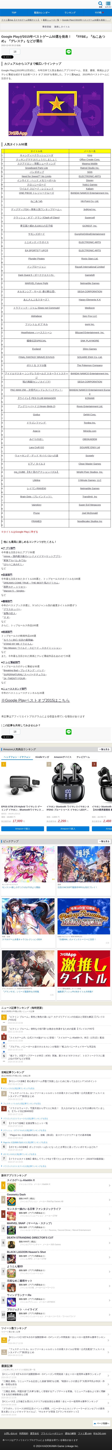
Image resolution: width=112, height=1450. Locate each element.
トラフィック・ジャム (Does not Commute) (36, 307)
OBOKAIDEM (90, 439)
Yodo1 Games (89, 184)
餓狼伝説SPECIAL (36, 340)
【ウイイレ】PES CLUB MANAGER (36, 398)
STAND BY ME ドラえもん (18, 643)
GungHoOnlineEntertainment (89, 234)
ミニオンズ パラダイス (36, 242)
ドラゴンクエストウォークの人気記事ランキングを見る (25, 1119)
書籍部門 (7, 601)
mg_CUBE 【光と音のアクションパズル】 (36, 472)
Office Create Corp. (90, 159)
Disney (89, 180)
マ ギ (6, 617)
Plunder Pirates (36, 258)
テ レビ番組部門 (11, 662)
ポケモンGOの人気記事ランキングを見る (19, 1154)
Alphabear (36, 316)
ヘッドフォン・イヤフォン (17, 757)
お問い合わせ (10, 1433)
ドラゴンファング (36, 422)
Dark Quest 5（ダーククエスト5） (36, 275)
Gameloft (90, 275)
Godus (36, 414)
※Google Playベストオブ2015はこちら (35, 700)
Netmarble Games (89, 283)
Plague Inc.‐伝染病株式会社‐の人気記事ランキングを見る (25, 1142)
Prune (36, 513)
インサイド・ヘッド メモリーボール (36, 180)
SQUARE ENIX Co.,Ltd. (89, 357)
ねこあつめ (36, 201)
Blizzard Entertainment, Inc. (89, 332)
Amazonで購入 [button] (22, 828)
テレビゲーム (83, 757)
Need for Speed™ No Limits (36, 176)
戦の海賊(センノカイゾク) (36, 381)
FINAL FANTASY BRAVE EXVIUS (36, 357)
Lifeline (36, 480)
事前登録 (46, 26)
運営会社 (34, 1433)
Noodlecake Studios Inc (89, 521)
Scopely (90, 455)
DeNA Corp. (89, 414)
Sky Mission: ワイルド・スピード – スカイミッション (32, 648)
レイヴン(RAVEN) (36, 488)
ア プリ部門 (9, 548)
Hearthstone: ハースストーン (36, 332)
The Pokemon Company (90, 365)
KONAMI (89, 398)
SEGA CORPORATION (89, 291)
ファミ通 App (11, 5)
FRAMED (37, 521)
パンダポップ (37, 172)
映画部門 (7, 631)
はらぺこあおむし (13, 564)
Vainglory (36, 504)
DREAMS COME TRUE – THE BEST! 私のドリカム (31, 582)
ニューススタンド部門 (14, 688)
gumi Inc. (90, 324)
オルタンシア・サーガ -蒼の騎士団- (36, 291)
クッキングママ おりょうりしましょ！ (36, 159)
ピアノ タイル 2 (36, 463)
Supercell (90, 217)
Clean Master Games (90, 463)
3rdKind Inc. (89, 209)
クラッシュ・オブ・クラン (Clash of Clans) (36, 217)
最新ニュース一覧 (51, 20)
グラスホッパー (12, 609)
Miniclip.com (89, 431)
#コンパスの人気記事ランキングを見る (18, 1088)
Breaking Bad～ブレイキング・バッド (24, 670)
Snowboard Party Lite (36, 167)
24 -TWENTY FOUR (14, 678)
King (89, 155)
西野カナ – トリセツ (14, 586)
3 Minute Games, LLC (89, 480)
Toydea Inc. (90, 422)
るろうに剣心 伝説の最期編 (18, 640)
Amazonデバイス (62, 757)
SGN (90, 172)
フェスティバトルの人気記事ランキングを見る (22, 1104)
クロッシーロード (36, 184)
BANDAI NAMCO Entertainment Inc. (90, 193)
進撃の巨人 (10, 613)
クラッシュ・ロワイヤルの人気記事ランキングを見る (24, 1130)
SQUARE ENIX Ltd (90, 447)
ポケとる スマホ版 (36, 365)
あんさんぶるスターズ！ (36, 299)
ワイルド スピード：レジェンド (36, 188)
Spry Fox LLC (90, 316)
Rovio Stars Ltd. (89, 258)
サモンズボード (36, 234)
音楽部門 (7, 574)
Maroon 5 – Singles (14, 590)
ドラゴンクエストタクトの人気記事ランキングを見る (24, 1166)
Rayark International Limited (90, 266)
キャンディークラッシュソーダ (36, 155)
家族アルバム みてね (15, 560)
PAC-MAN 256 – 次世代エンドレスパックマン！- (36, 390)
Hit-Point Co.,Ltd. (90, 201)
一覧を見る (104, 749)
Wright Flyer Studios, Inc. (90, 472)
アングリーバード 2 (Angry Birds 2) (36, 406)
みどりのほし (36, 439)
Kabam (90, 188)
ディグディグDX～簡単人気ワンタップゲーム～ (36, 209)
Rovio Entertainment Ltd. (90, 406)
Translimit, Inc (89, 496)
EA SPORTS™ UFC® (36, 250)
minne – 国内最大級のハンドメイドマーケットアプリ (32, 556)
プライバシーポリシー (52, 1433)
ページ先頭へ (103, 1423)
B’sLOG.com (99, 1433)
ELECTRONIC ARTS (90, 176)
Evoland (36, 349)
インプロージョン (36, 266)
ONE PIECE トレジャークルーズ (36, 193)
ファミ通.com (85, 1433)
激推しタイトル (62, 26)
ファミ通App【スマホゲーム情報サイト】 (20, 20)
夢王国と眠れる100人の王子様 (36, 225)
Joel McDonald (90, 513)
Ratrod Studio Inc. (89, 167)
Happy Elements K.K (90, 299)
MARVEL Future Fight (36, 283)
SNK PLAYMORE (89, 340)
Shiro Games (90, 349)
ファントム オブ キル (36, 324)
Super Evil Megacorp (90, 504)
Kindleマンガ (42, 757)
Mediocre (90, 307)
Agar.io (36, 431)
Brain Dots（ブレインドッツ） (36, 496)
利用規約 (23, 1433)
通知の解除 (70, 1433)
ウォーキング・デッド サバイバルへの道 (36, 455)
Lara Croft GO (36, 447)
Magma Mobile (90, 163)
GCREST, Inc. (89, 225)
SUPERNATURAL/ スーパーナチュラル (24, 674)
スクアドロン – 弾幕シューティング (36, 163)
